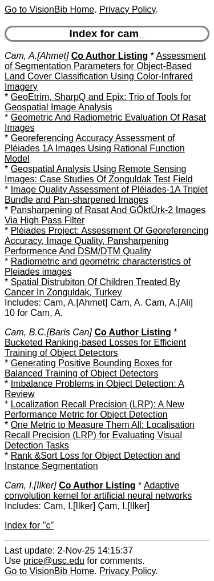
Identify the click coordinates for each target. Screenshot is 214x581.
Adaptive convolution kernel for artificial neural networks (98, 490)
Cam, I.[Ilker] (30, 485)
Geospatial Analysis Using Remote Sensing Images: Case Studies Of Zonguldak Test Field (99, 174)
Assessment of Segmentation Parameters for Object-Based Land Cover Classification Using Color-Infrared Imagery (105, 71)
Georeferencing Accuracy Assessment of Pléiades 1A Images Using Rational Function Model (95, 148)
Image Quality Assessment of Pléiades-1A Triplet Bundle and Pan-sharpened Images (106, 195)
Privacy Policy (127, 9)
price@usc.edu (53, 561)
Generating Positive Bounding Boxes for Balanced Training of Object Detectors (88, 368)
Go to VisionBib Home (49, 9)
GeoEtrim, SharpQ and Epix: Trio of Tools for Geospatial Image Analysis (98, 102)
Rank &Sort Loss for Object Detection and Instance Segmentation (92, 461)
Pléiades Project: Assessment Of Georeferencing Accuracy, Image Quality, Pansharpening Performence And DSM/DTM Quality (107, 241)
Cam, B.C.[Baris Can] (48, 332)
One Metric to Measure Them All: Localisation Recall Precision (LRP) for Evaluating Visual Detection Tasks (100, 435)
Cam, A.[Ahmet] (36, 56)
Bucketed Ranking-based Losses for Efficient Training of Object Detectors (95, 348)
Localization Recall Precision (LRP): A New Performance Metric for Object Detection (94, 409)
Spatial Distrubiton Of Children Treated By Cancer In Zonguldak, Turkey (92, 287)
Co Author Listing (109, 56)
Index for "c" (29, 525)
